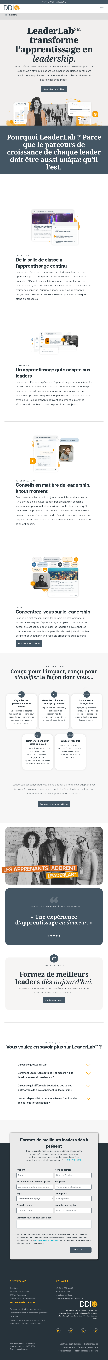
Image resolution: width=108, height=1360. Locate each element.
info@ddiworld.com (64, 1295)
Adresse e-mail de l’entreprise (33, 1181)
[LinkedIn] (58, 1330)
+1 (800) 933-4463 (72, 1160)
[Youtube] (71, 1330)
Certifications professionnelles (23, 1298)
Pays (19, 1193)
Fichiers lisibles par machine (86, 1351)
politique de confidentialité (46, 1240)
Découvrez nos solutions (54, 804)
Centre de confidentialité (70, 1344)
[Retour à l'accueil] (6, 15)
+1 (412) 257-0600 (64, 1291)
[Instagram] (83, 1330)
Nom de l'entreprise (66, 1205)
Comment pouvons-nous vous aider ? (34, 1217)
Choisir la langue (57, 2)
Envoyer (81, 1250)
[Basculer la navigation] (101, 7)
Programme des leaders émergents (26, 1309)
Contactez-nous (53, 1000)
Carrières (14, 1288)
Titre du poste (24, 1205)
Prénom (20, 1169)
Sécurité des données (19, 1291)
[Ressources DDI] (96, 1330)
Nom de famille (63, 1169)
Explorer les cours (29, 643)
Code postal (61, 1193)
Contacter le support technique (69, 1298)
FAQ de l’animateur (18, 1295)
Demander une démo (54, 89)
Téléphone (60, 1181)
